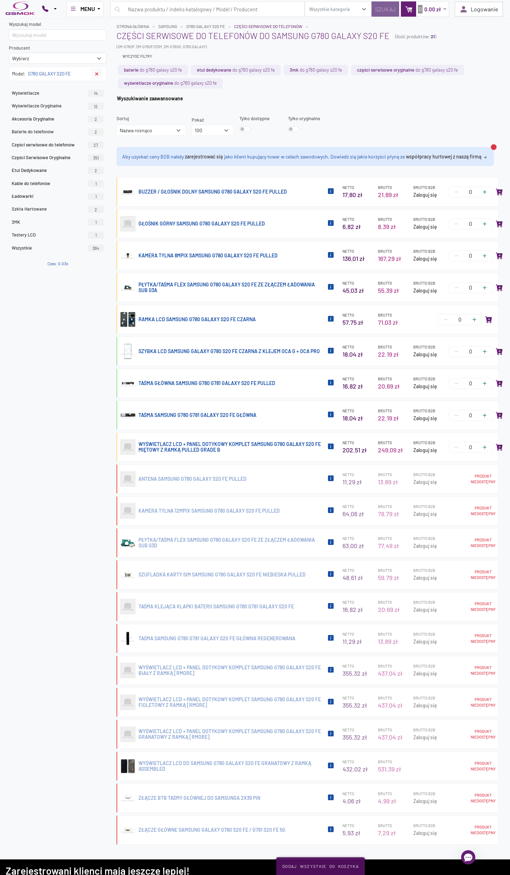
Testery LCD (58, 235)
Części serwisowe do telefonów (268, 26)
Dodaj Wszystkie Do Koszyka (320, 866)
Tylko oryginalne (304, 118)
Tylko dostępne (254, 118)
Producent (19, 48)
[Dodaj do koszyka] (499, 192)
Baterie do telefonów (58, 131)
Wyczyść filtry (137, 56)
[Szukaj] (385, 9)
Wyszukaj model (25, 24)
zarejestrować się (204, 157)
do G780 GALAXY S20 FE (153, 70)
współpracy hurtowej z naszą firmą (447, 157)
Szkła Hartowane (58, 209)
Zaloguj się (425, 195)
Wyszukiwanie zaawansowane (150, 98)
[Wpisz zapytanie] (207, 9)
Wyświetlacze (58, 93)
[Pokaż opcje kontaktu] (49, 9)
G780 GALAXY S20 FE (205, 26)
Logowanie (478, 9)
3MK (58, 222)
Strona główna (133, 26)
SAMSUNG (167, 26)
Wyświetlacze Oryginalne (58, 106)
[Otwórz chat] (468, 857)
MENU (83, 8)
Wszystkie (58, 248)
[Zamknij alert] (494, 147)
